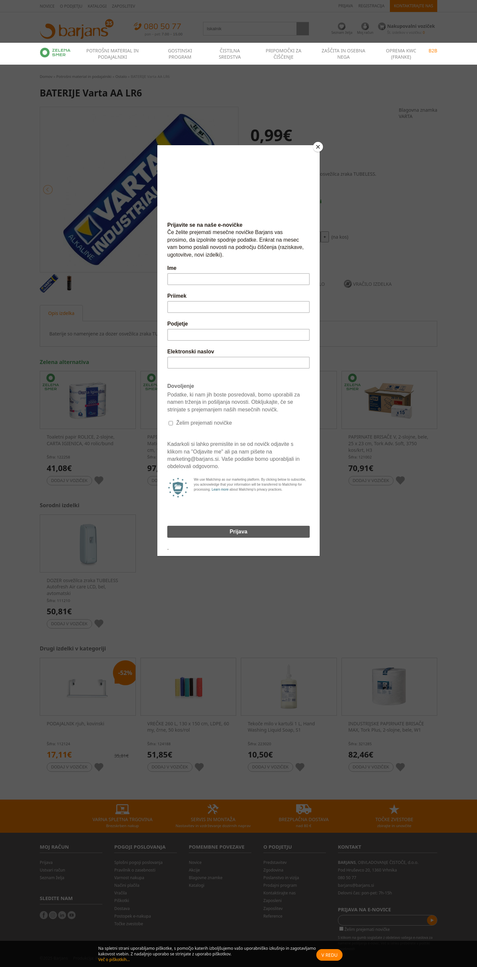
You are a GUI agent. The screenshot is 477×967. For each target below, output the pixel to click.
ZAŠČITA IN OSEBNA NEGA (343, 53)
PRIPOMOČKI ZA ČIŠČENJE (283, 53)
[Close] (318, 147)
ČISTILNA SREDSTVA (230, 53)
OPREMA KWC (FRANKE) (401, 53)
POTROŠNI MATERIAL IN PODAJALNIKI (112, 53)
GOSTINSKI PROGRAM (180, 53)
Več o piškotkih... (114, 959)
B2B (433, 50)
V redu (329, 955)
